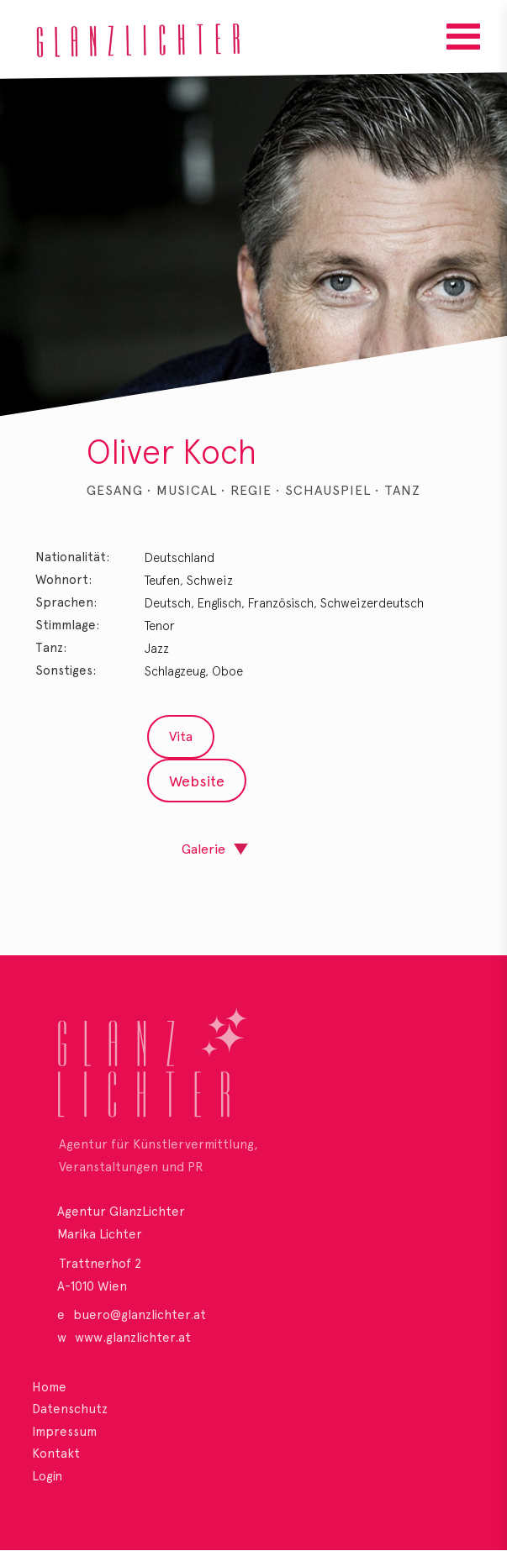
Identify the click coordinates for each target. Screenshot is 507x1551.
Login (47, 1476)
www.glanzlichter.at (133, 1337)
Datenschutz (70, 1409)
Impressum (64, 1431)
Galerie (203, 849)
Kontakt (56, 1453)
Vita (181, 736)
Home (49, 1387)
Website (196, 781)
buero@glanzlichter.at (139, 1314)
